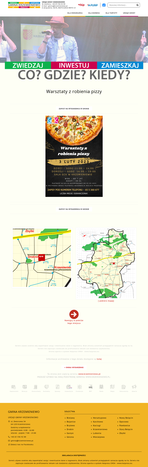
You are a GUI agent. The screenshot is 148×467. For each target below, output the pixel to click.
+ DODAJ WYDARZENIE (73, 367)
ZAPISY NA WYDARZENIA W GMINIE (74, 109)
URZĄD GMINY (129, 13)
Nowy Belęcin (126, 418)
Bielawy (71, 418)
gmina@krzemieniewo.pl (58, 6)
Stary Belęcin (126, 429)
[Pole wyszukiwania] (124, 5)
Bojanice (71, 422)
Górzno (70, 437)
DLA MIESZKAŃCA (75, 13)
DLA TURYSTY (111, 13)
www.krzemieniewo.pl (89, 374)
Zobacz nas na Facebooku (20, 444)
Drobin (70, 429)
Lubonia (97, 433)
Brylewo (71, 425)
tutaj (99, 359)
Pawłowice (124, 425)
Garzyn (70, 433)
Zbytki (122, 433)
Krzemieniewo (100, 429)
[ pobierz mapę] (106, 301)
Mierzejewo (99, 437)
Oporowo (124, 422)
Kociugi (97, 425)
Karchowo (98, 422)
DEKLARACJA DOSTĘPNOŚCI (74, 455)
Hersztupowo (99, 418)
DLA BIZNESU (94, 13)
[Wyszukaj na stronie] (138, 5)
